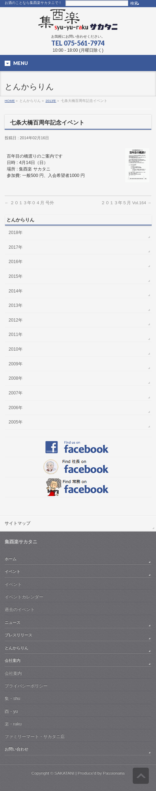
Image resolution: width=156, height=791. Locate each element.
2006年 (16, 407)
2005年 (16, 422)
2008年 (16, 378)
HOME (10, 101)
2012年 (16, 320)
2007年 (16, 393)
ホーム (10, 559)
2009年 (16, 363)
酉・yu (11, 711)
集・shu (12, 698)
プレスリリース (18, 635)
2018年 (16, 232)
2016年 (16, 261)
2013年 (50, 101)
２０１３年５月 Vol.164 (126, 202)
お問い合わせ (16, 749)
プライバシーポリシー (26, 685)
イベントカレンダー (24, 596)
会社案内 (12, 660)
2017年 (16, 247)
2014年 (16, 291)
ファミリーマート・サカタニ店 (35, 736)
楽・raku (13, 723)
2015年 (16, 276)
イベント (12, 571)
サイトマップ (17, 523)
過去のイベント (20, 609)
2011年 (16, 334)
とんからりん (16, 648)
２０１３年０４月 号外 (29, 202)
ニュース (12, 622)
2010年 (16, 349)
